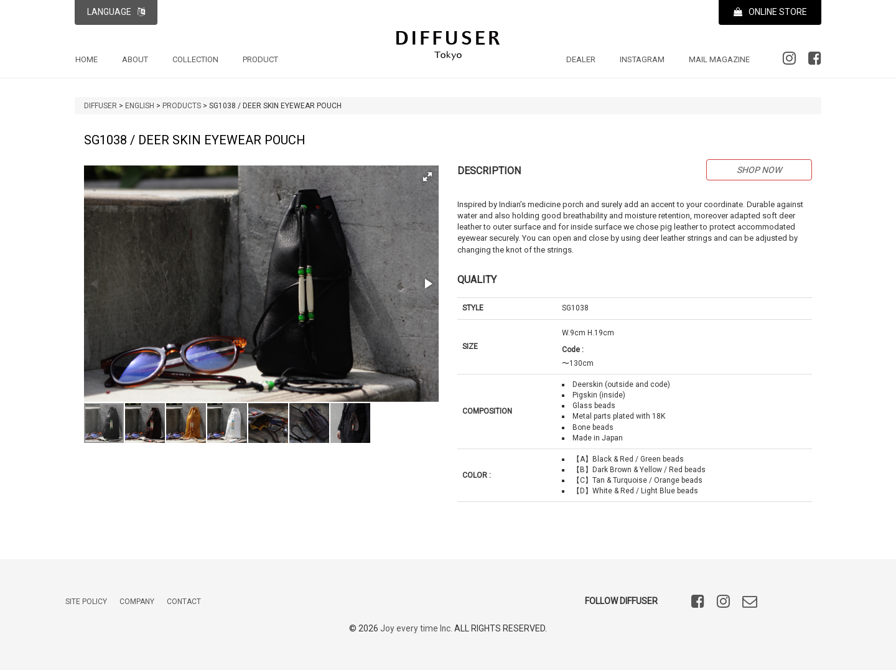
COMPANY (136, 601)
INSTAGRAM (642, 59)
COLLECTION (195, 59)
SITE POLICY (86, 601)
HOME (86, 59)
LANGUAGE (116, 12)
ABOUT (135, 59)
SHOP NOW (759, 170)
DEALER (580, 59)
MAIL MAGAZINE (719, 59)
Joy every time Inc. (416, 628)
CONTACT (184, 601)
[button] (427, 177)
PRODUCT (260, 59)
